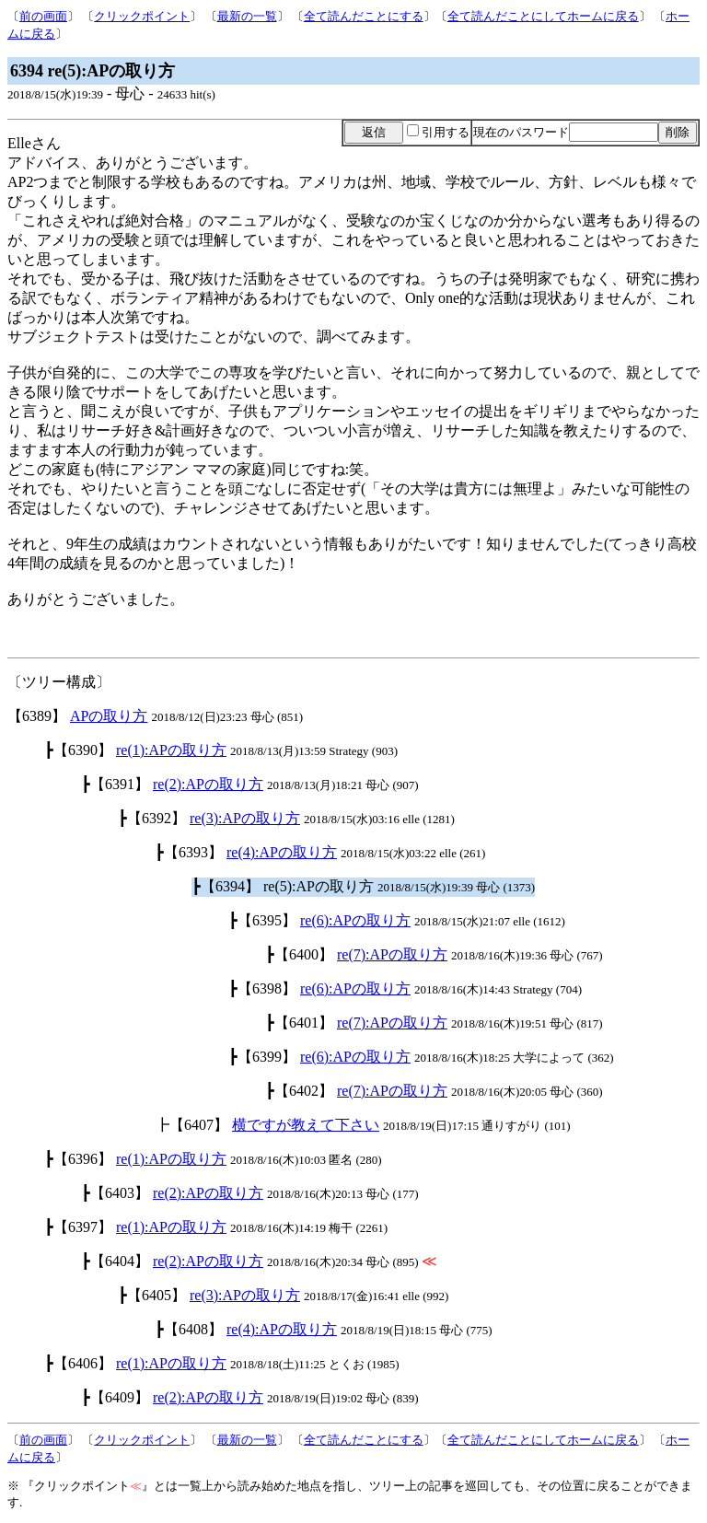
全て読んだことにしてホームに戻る (543, 16)
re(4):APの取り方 (281, 852)
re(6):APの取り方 (355, 920)
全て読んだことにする (363, 16)
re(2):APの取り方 (208, 784)
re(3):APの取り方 (245, 818)
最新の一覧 (247, 16)
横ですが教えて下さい (305, 1125)
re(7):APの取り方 (392, 954)
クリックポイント (142, 16)
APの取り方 (108, 716)
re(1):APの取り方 (171, 750)
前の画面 (43, 16)
